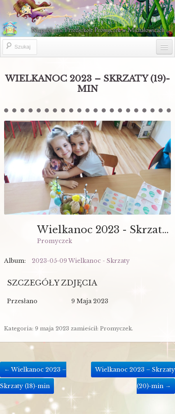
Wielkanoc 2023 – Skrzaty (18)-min (33, 377)
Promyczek (54, 241)
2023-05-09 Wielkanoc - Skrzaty (81, 260)
